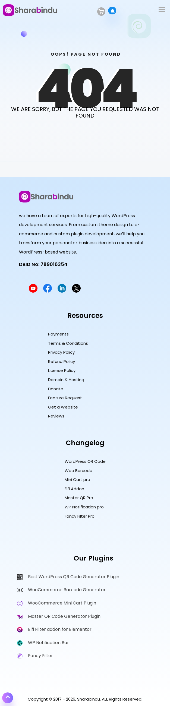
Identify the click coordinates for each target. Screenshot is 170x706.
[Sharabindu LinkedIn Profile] (62, 291)
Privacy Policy (61, 352)
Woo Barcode (78, 470)
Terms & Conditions (68, 343)
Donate (55, 389)
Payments (58, 334)
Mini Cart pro (77, 479)
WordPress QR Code (85, 461)
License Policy (61, 370)
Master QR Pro (79, 498)
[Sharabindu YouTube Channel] (33, 291)
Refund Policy (61, 361)
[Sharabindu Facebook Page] (47, 291)
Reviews (56, 416)
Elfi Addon (74, 489)
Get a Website (63, 407)
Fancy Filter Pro (80, 516)
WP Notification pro (84, 507)
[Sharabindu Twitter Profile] (76, 291)
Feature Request (65, 398)
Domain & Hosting (66, 379)
